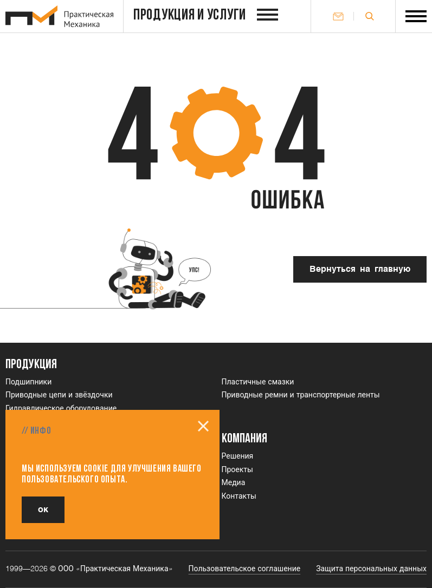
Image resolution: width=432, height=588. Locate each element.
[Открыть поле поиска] (369, 16)
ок (43, 510)
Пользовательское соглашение (245, 569)
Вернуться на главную (360, 269)
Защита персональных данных (371, 569)
